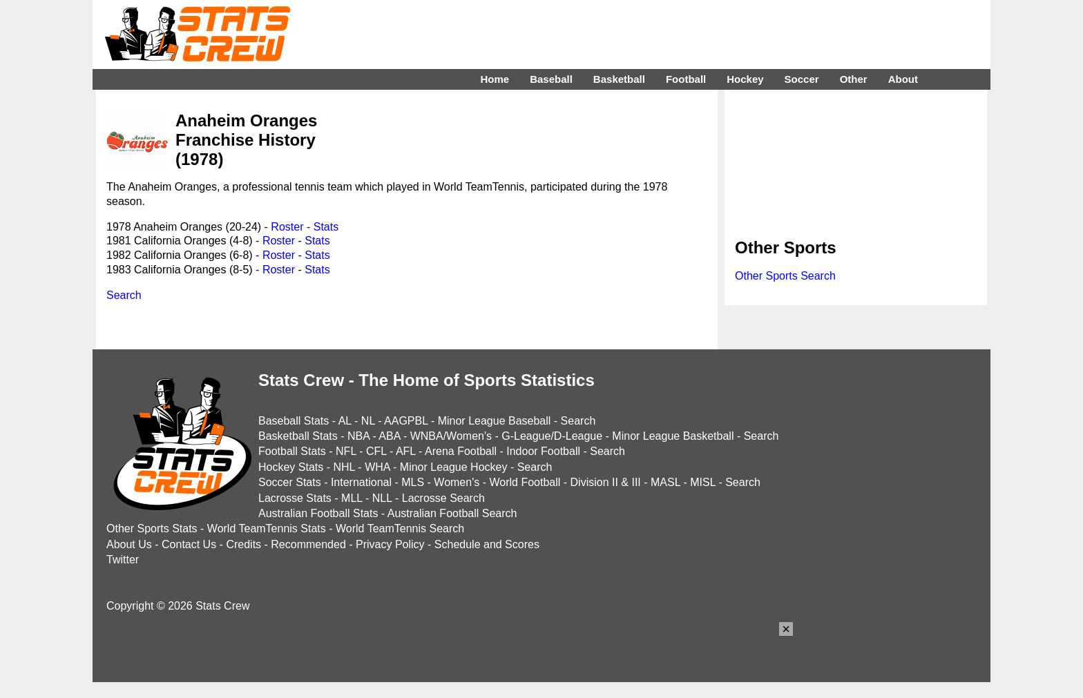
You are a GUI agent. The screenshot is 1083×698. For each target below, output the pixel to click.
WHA (377, 467)
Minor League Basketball (673, 436)
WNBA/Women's (451, 436)
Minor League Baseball (494, 421)
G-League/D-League (551, 436)
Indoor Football (543, 451)
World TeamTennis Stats (266, 528)
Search (124, 295)
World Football (524, 482)
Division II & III (606, 482)
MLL (352, 498)
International (361, 482)
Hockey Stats (290, 467)
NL (368, 421)
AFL (406, 451)
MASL (665, 482)
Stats (326, 227)
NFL (346, 451)
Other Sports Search (785, 276)
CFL (376, 451)
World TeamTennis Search (400, 528)
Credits (243, 544)
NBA (358, 436)
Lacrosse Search (443, 498)
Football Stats (292, 451)
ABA (389, 436)
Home (494, 79)
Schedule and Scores (486, 544)
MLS (412, 482)
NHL (343, 467)
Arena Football (461, 451)
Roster (287, 227)
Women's (456, 482)
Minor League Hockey (454, 467)
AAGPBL (406, 421)
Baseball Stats (293, 421)
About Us (129, 544)
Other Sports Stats (152, 528)
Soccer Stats (289, 482)
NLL (382, 498)
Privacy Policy (390, 544)
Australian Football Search (452, 513)
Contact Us (189, 544)
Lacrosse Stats (295, 498)
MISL (703, 482)
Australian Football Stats (318, 513)
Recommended (308, 544)
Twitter (122, 559)
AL (345, 421)
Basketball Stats (298, 436)
